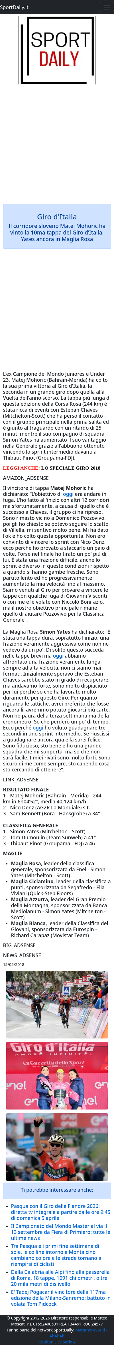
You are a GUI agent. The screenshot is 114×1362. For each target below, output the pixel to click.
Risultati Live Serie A (57, 1342)
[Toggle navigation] (107, 7)
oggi (68, 493)
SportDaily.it (14, 7)
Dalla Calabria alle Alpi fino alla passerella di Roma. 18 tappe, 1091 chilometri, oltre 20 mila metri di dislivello (60, 1277)
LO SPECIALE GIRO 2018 (71, 468)
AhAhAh (57, 1336)
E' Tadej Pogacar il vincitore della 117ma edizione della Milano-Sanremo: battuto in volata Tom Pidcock (61, 1297)
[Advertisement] (57, 141)
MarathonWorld (90, 1330)
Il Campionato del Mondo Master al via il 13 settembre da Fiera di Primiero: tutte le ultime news (60, 1231)
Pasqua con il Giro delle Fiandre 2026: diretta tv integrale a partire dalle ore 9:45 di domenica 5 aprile (61, 1212)
